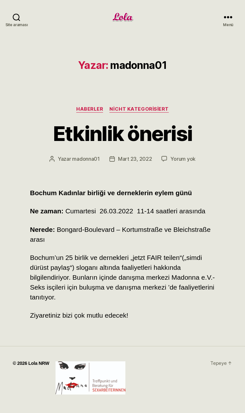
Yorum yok (183, 159)
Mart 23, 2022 (135, 159)
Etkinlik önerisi (122, 133)
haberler (89, 109)
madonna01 (86, 159)
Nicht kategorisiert (138, 109)
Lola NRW (38, 363)
